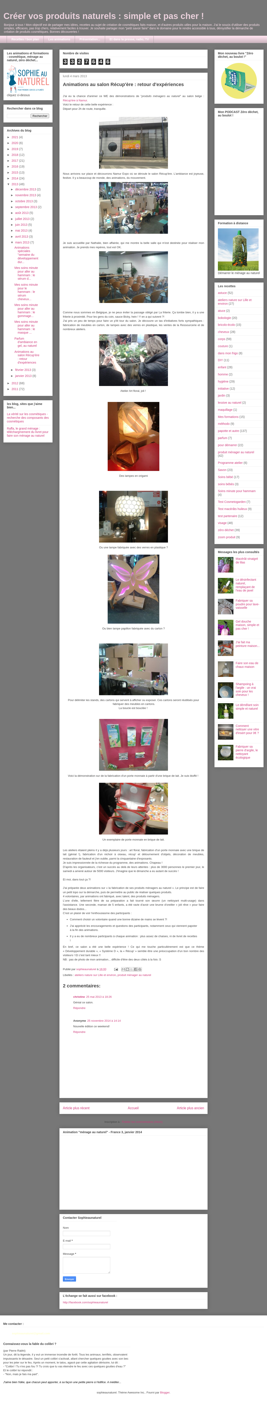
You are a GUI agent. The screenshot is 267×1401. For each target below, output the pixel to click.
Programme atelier (230, 462)
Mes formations (228, 417)
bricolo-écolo (226, 324)
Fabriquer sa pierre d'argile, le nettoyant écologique (247, 752)
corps (221, 339)
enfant (222, 367)
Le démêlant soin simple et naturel (247, 706)
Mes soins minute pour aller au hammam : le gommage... (26, 310)
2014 (15, 178)
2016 (15, 166)
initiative (223, 388)
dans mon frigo (228, 353)
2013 (15, 184)
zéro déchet (226, 530)
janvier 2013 (23, 376)
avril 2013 (22, 236)
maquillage (225, 409)
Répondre (79, 1008)
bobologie (224, 318)
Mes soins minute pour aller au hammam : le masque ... (26, 327)
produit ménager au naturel (134, 975)
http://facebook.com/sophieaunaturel (85, 1302)
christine (79, 996)
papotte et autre (228, 431)
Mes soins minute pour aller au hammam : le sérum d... (26, 273)
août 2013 (22, 213)
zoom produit (226, 537)
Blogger (164, 1392)
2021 (15, 137)
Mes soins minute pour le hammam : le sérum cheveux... (26, 292)
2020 (15, 143)
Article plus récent (76, 1108)
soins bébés (226, 484)
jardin (221, 395)
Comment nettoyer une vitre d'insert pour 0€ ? (247, 729)
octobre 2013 (24, 201)
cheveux (223, 332)
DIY (220, 360)
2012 (15, 383)
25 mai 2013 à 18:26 (99, 996)
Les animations (59, 39)
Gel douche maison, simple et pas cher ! (247, 625)
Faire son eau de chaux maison (247, 664)
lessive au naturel (229, 402)
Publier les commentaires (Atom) (142, 1121)
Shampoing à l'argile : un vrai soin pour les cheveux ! (246, 689)
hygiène (223, 381)
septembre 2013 (26, 207)
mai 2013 (21, 230)
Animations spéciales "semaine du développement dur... (26, 255)
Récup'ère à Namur (75, 100)
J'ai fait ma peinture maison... (248, 644)
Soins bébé (225, 477)
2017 (15, 160)
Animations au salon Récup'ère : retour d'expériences (26, 357)
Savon (222, 470)
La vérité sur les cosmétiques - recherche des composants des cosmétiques (28, 417)
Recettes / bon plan (25, 39)
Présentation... (89, 39)
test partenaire (227, 516)
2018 (15, 155)
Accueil (133, 1108)
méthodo (224, 423)
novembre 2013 (26, 195)
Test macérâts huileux (232, 509)
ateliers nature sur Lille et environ (95, 975)
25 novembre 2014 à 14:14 (104, 1020)
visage (222, 523)
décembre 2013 (26, 189)
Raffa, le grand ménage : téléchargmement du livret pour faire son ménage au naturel (27, 432)
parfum (222, 438)
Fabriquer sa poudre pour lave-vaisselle (247, 604)
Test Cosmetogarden (232, 502)
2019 (15, 149)
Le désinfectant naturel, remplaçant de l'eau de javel (246, 585)
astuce (222, 293)
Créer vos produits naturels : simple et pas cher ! (103, 16)
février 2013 (23, 370)
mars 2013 (22, 242)
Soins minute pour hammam (237, 491)
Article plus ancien (190, 1108)
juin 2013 (21, 224)
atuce (221, 310)
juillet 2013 (22, 219)
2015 (15, 172)
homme (223, 374)
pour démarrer (227, 445)
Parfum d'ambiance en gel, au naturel (25, 342)
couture (223, 346)
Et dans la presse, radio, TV (129, 39)
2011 (15, 389)
